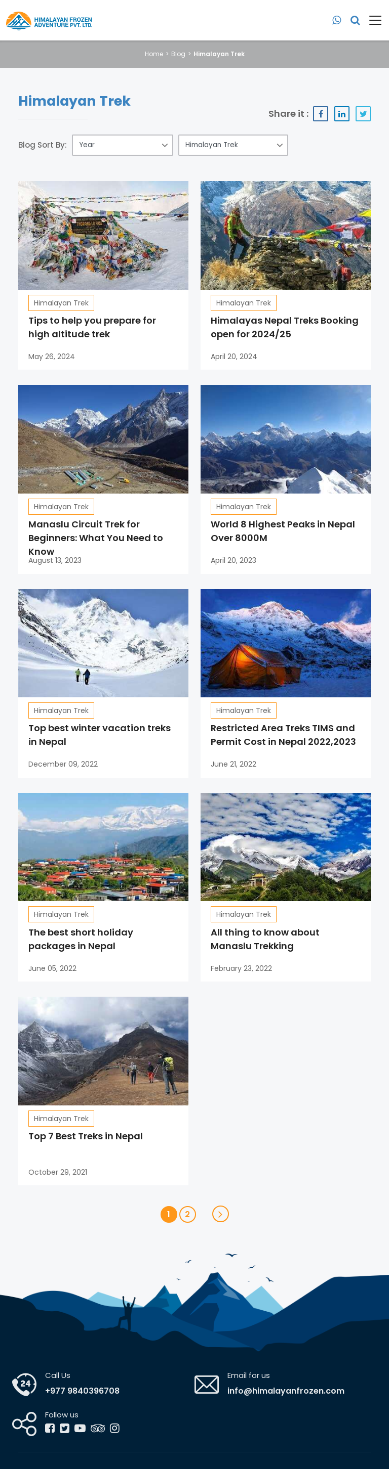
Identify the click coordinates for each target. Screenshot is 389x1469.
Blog (178, 54)
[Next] (220, 1214)
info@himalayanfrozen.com (285, 1391)
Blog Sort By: (42, 145)
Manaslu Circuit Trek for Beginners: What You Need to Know (95, 538)
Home (154, 54)
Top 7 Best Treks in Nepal (85, 1136)
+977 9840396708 (82, 1391)
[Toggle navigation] (371, 20)
